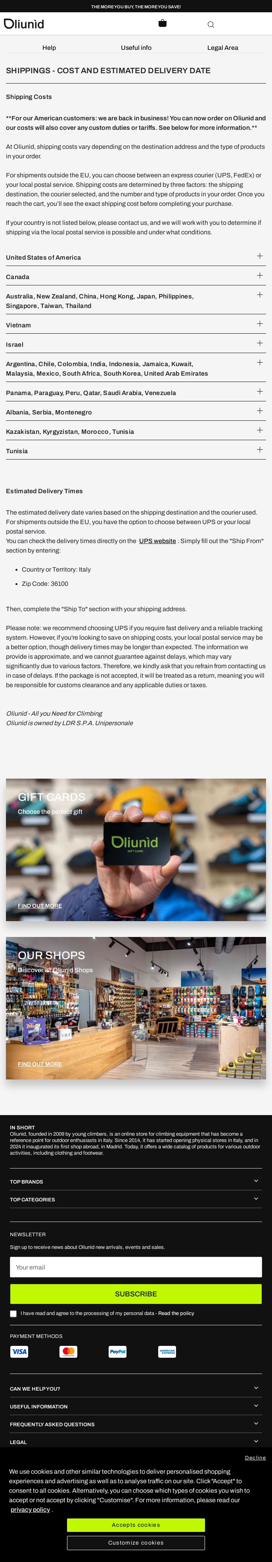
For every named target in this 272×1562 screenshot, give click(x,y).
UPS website (157, 541)
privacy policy (30, 1509)
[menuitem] (49, 48)
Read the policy (176, 1313)
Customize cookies (136, 1543)
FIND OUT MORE (40, 906)
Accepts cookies (136, 1525)
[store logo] (70, 24)
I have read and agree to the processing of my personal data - (107, 1313)
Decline (255, 1458)
